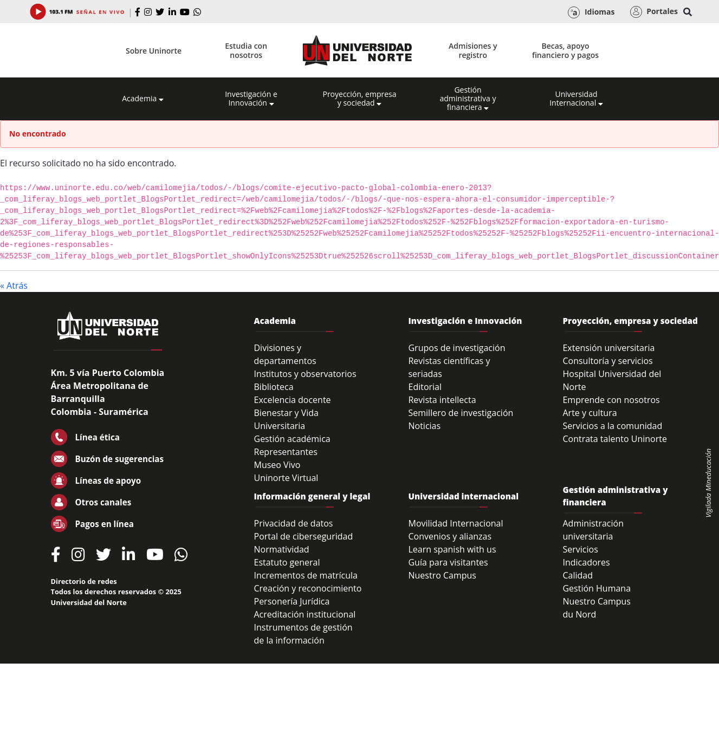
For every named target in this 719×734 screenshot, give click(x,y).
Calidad (577, 575)
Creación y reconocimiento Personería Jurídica (308, 594)
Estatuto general (287, 562)
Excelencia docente (292, 400)
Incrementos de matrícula (306, 575)
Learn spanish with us (452, 549)
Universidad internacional (463, 496)
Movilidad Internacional (455, 523)
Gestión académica (292, 439)
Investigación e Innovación (251, 98)
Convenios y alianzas (449, 536)
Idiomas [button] (591, 12)
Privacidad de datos (293, 523)
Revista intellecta (442, 400)
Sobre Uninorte (154, 51)
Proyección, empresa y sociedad (359, 98)
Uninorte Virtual (286, 478)
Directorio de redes (84, 581)
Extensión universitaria (608, 348)
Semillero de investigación (460, 413)
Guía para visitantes (448, 562)
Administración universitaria (593, 529)
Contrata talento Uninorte (614, 439)
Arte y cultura (589, 413)
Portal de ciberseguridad (303, 536)
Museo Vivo (277, 465)
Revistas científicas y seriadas (449, 367)
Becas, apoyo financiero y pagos (565, 50)
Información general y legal (312, 496)
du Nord (579, 614)
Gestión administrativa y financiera (467, 99)
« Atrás (14, 285)
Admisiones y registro (473, 50)
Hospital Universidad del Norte (611, 380)
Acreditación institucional (305, 614)
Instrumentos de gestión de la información (303, 633)
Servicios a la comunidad (612, 426)
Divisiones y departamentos (285, 354)
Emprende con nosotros (610, 400)
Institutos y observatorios (305, 374)
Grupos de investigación (456, 348)
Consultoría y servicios (607, 361)
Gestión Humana (596, 588)
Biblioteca (274, 387)
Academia (143, 98)
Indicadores (586, 562)
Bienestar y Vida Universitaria (286, 419)
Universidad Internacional (576, 98)
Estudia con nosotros (246, 50)
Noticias (424, 426)
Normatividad (281, 549)
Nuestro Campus (442, 575)
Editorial (425, 387)
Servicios (580, 549)
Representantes (286, 452)
